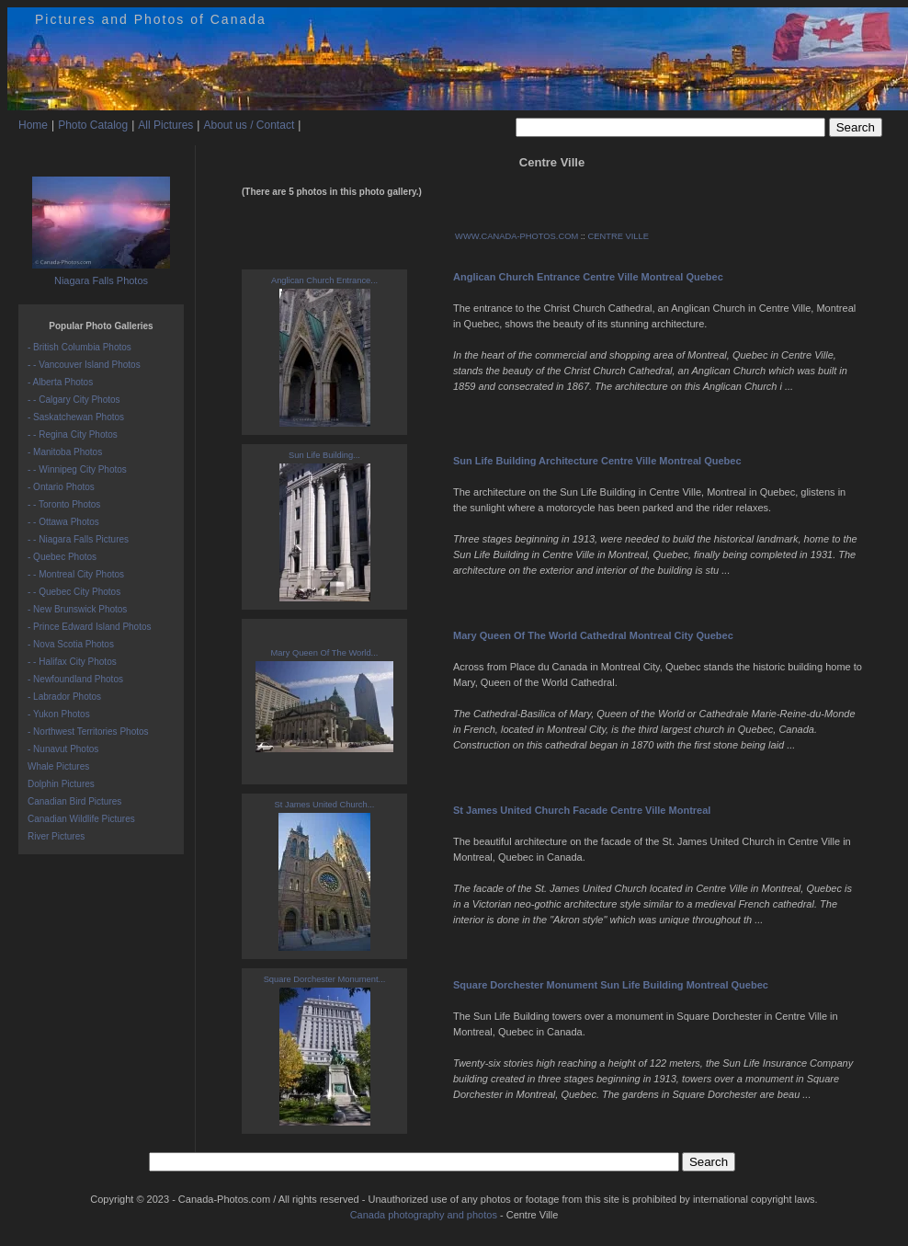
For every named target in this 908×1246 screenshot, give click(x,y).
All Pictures (165, 125)
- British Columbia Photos (79, 347)
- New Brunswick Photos (77, 609)
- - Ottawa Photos (63, 522)
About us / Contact (248, 125)
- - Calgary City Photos (74, 399)
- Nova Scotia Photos (71, 644)
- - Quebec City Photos (74, 592)
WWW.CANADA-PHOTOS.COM (516, 236)
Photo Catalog (93, 125)
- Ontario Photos (61, 487)
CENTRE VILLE (618, 236)
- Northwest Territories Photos (88, 731)
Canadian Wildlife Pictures (81, 819)
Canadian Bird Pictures (74, 801)
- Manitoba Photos (65, 452)
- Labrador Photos (64, 697)
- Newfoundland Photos (75, 679)
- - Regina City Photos (73, 434)
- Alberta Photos (60, 382)
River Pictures (56, 836)
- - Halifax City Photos (72, 662)
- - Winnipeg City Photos (77, 469)
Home (33, 125)
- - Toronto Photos (64, 504)
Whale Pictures (58, 766)
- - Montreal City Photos (76, 574)
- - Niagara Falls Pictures (78, 539)
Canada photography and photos (423, 1214)
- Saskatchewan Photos (76, 417)
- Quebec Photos (62, 557)
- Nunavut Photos (63, 749)
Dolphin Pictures (61, 784)
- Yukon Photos (59, 714)
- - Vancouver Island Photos (84, 365)
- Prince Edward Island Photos (90, 627)
